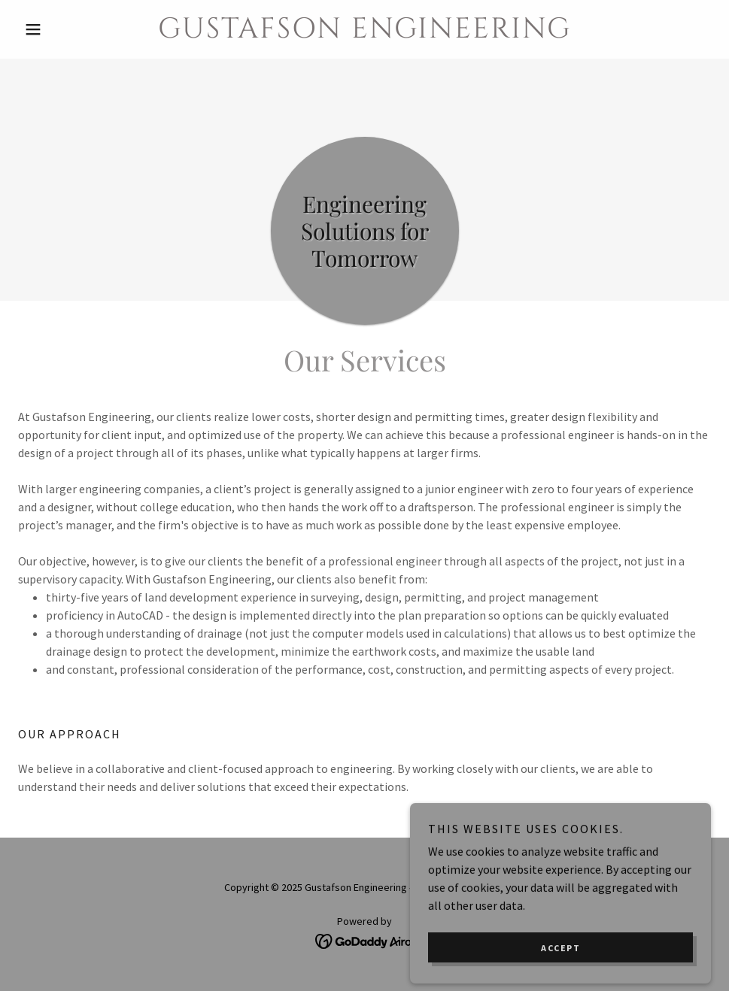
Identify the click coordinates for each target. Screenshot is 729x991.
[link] (364, 33)
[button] (70, 29)
